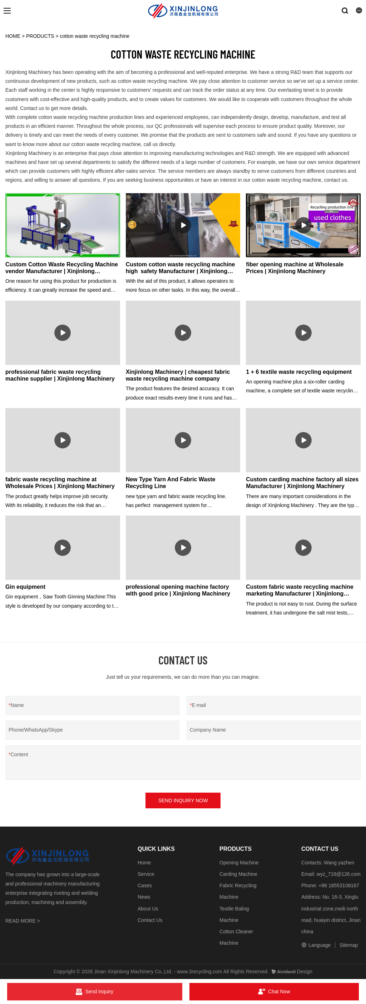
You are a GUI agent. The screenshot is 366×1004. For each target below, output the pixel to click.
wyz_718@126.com (339, 874)
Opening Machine (239, 862)
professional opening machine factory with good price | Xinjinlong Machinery (178, 590)
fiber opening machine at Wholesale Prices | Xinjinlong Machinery (294, 267)
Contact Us (150, 920)
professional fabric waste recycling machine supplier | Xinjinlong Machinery (60, 375)
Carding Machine (238, 874)
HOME (12, 36)
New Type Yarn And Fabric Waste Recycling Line (171, 482)
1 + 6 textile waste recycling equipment (299, 372)
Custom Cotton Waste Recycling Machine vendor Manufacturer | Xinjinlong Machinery (61, 268)
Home (144, 862)
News (144, 897)
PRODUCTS (40, 36)
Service (146, 874)
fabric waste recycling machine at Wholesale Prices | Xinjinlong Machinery (60, 482)
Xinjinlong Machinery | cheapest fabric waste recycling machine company (178, 375)
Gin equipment (25, 587)
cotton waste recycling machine (95, 36)
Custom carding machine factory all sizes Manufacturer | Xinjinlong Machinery (302, 482)
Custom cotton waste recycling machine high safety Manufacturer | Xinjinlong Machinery (180, 268)
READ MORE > (22, 921)
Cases (145, 885)
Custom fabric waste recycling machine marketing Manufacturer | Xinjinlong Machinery (299, 590)
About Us (148, 909)
